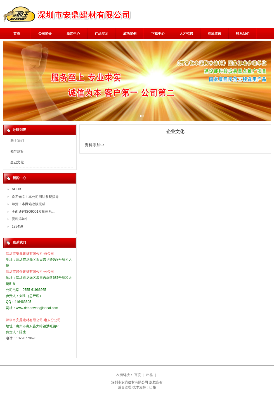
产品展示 (101, 34)
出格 (149, 375)
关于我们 (17, 140)
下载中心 (158, 34)
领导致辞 (17, 151)
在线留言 (214, 34)
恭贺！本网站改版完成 (28, 204)
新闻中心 (73, 34)
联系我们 (242, 34)
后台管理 (124, 387)
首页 (16, 34)
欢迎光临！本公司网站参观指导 (35, 197)
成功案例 (129, 34)
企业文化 (17, 162)
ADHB (16, 189)
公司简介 (45, 34)
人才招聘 (186, 34)
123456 (17, 226)
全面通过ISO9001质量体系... (33, 212)
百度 (137, 375)
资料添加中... (21, 219)
